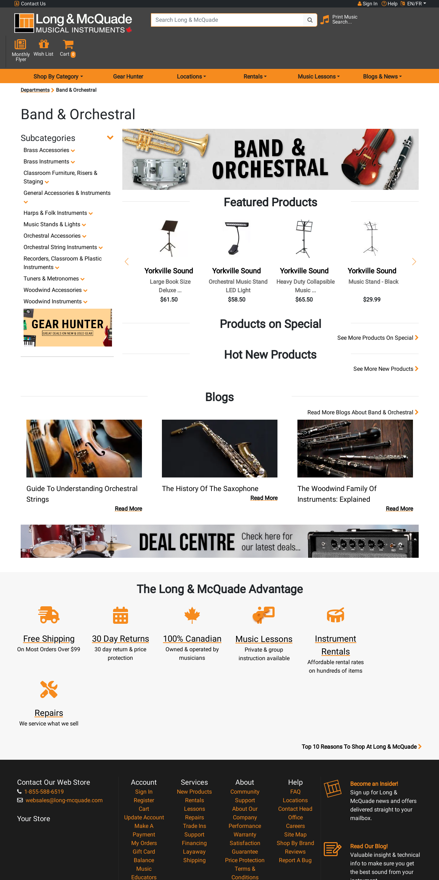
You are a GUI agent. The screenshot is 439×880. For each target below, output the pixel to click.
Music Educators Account (144, 798)
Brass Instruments (49, 136)
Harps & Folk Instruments (58, 187)
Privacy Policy (244, 807)
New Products (194, 712)
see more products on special (378, 312)
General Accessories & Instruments (67, 171)
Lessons (194, 730)
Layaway (194, 772)
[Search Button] (307, 25)
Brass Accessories (49, 124)
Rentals (194, 721)
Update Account (144, 738)
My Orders (144, 764)
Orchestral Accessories (55, 210)
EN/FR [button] (411, 3)
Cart (144, 730)
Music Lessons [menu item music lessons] (317, 51)
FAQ (295, 712)
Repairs (194, 738)
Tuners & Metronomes (54, 253)
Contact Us (30, 4)
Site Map (295, 755)
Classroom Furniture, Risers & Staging (60, 152)
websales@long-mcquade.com (60, 721)
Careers (295, 747)
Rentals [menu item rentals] (253, 51)
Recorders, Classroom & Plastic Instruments (63, 237)
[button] (422, 26)
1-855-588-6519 (40, 712)
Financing (194, 764)
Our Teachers (244, 824)
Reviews (295, 772)
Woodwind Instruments (56, 276)
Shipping (194, 781)
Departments (35, 65)
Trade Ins (194, 747)
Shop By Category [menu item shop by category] (56, 51)
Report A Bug (295, 781)
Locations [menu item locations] (189, 51)
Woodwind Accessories (56, 264)
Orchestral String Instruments (63, 221)
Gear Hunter (128, 51)
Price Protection (245, 781)
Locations (295, 721)
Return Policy (244, 815)
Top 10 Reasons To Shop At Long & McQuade (361, 668)
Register (144, 721)
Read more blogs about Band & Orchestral (363, 387)
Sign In (144, 712)
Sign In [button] (367, 3)
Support (194, 755)
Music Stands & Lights (55, 199)
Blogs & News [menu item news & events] (380, 51)
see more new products (386, 343)
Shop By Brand (295, 764)
